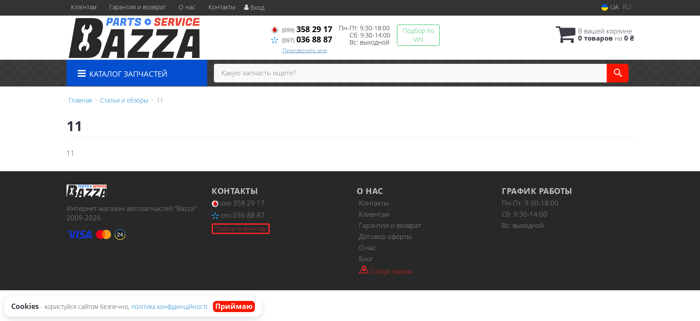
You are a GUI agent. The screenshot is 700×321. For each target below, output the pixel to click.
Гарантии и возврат (390, 225)
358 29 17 (301, 29)
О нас (187, 7)
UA (609, 7)
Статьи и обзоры (124, 100)
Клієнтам (83, 7)
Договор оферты (385, 236)
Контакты (221, 7)
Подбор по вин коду (240, 228)
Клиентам (374, 214)
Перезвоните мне (305, 50)
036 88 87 (301, 39)
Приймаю (234, 306)
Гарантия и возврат (137, 7)
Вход (254, 7)
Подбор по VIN (418, 35)
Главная (80, 100)
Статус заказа (385, 270)
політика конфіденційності (169, 306)
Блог (366, 258)
